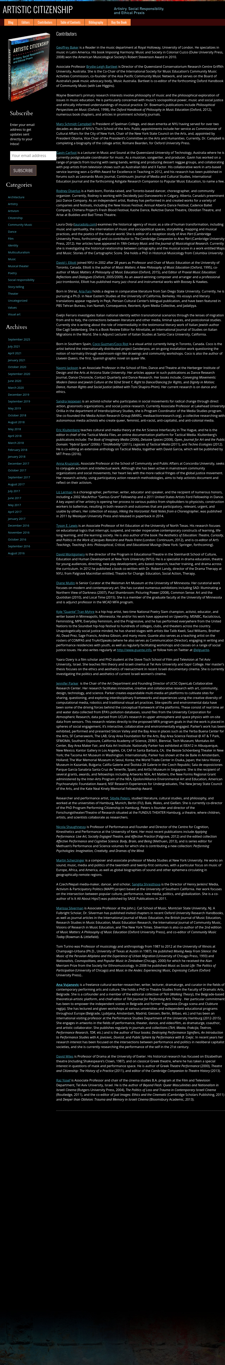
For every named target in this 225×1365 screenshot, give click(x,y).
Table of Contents (71, 22)
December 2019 (18, 394)
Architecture (16, 197)
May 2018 (14, 429)
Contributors (45, 22)
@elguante (201, 650)
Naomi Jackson (67, 368)
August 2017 (16, 484)
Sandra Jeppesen (68, 401)
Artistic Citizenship (44, 10)
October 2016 (17, 539)
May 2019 (14, 408)
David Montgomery (70, 554)
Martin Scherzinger (70, 860)
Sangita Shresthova (146, 884)
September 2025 (19, 339)
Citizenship (15, 218)
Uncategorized (17, 300)
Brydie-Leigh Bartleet (101, 66)
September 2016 (19, 546)
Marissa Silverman (70, 908)
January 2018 (16, 456)
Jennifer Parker (67, 683)
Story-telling (16, 287)
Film (11, 238)
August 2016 (16, 553)
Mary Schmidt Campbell (74, 124)
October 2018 (17, 415)
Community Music (20, 225)
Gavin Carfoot (66, 152)
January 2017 (16, 519)
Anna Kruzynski (67, 463)
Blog (10, 22)
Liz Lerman (64, 492)
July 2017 (14, 491)
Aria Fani (85, 291)
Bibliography (96, 22)
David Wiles (65, 1056)
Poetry (12, 273)
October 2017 (17, 470)
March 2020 (16, 388)
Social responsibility (21, 280)
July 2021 (14, 346)
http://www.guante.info (134, 650)
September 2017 (19, 477)
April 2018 (15, 436)
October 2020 (17, 367)
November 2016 (19, 532)
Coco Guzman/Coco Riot (110, 344)
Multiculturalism (19, 252)
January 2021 (16, 360)
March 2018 (16, 443)
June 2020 (14, 381)
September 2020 (19, 374)
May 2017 (14, 505)
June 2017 (14, 498)
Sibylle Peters (120, 798)
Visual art (14, 314)
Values (12, 307)
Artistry (13, 204)
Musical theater (18, 266)
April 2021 (15, 353)
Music (12, 259)
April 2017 (15, 512)
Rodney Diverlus (68, 191)
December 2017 (18, 463)
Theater (13, 293)
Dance (12, 232)
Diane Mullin (65, 583)
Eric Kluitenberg (68, 430)
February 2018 (17, 450)
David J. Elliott (66, 262)
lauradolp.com (85, 224)
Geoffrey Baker (67, 47)
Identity (13, 245)
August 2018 (16, 422)
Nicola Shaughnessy (71, 827)
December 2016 (18, 525)
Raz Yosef (63, 1080)
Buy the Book (119, 22)
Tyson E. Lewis (67, 525)
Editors (26, 22)
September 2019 (19, 401)
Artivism (13, 211)
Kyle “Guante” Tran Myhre (75, 611)
